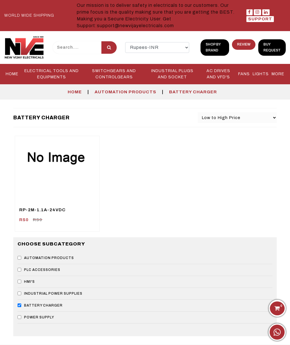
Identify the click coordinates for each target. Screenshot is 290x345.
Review (243, 44)
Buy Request (272, 47)
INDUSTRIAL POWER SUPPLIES (50, 294)
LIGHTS (261, 74)
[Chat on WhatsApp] (277, 332)
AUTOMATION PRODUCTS (125, 92)
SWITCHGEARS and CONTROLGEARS (114, 74)
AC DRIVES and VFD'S (218, 74)
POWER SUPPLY (36, 317)
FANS (244, 74)
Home (12, 74)
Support (260, 19)
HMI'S (26, 282)
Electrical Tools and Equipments (51, 74)
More (278, 74)
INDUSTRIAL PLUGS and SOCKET (172, 74)
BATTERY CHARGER (193, 92)
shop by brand (213, 47)
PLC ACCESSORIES (39, 270)
